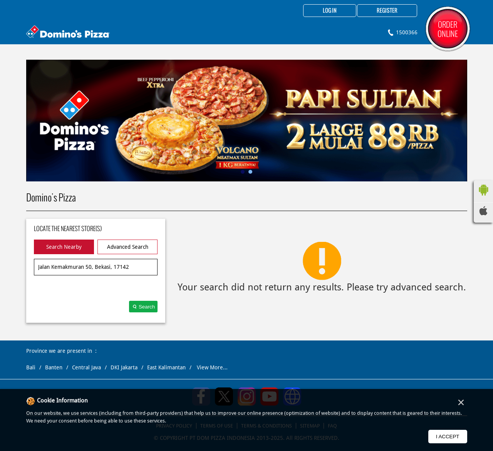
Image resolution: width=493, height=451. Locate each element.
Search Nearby (64, 247)
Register (387, 11)
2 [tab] (250, 172)
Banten (53, 367)
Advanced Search (127, 247)
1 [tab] (243, 172)
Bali (30, 367)
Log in (330, 11)
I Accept (447, 436)
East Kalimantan (166, 367)
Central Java (86, 367)
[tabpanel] (246, 120)
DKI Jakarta (124, 367)
